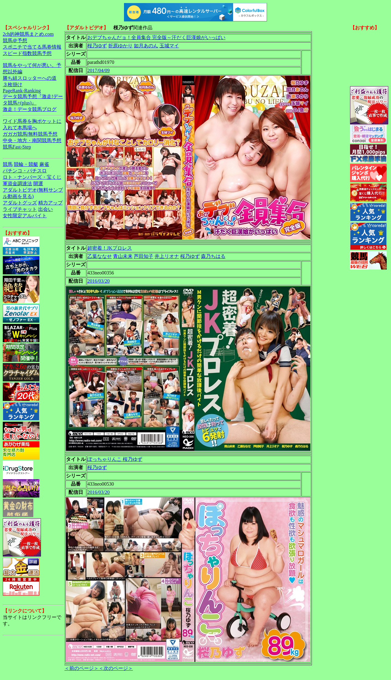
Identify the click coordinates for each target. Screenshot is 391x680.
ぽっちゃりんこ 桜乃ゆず (114, 459)
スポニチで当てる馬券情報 (32, 47)
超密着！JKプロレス (109, 248)
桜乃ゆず (97, 45)
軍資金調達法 (17, 183)
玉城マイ (169, 45)
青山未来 (123, 256)
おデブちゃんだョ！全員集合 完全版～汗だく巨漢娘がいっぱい (156, 37)
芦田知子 (143, 256)
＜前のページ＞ (81, 668)
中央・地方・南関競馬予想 (32, 140)
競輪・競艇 (26, 164)
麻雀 (44, 164)
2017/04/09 (98, 70)
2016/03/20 (98, 281)
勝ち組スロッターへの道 (30, 78)
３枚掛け (12, 84)
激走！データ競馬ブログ (30, 109)
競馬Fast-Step (17, 146)
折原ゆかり (120, 45)
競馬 (8, 164)
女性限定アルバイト (25, 215)
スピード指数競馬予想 (27, 53)
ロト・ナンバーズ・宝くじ (32, 177)
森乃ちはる (213, 256)
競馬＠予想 (15, 40)
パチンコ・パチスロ (25, 170)
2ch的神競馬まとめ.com (28, 34)
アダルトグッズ (20, 202)
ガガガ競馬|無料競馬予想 (30, 134)
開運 (38, 183)
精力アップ (50, 202)
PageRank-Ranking (22, 90)
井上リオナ (167, 256)
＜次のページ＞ (116, 668)
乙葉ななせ (99, 256)
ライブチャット (20, 209)
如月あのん (146, 45)
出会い (45, 209)
